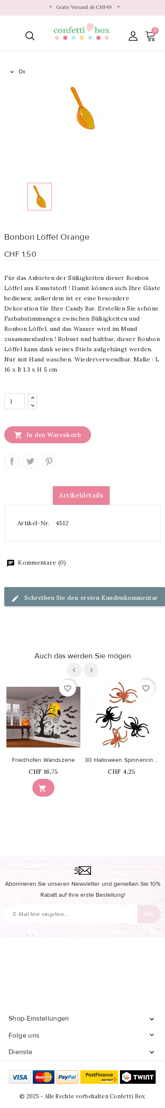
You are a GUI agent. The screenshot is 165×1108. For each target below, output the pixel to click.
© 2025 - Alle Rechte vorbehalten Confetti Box (82, 1096)
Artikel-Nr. (33, 523)
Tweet (30, 461)
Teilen (12, 461)
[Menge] (14, 401)
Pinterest (49, 461)
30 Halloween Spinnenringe (122, 760)
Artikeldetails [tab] (81, 495)
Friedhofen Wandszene (43, 760)
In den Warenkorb (47, 434)
